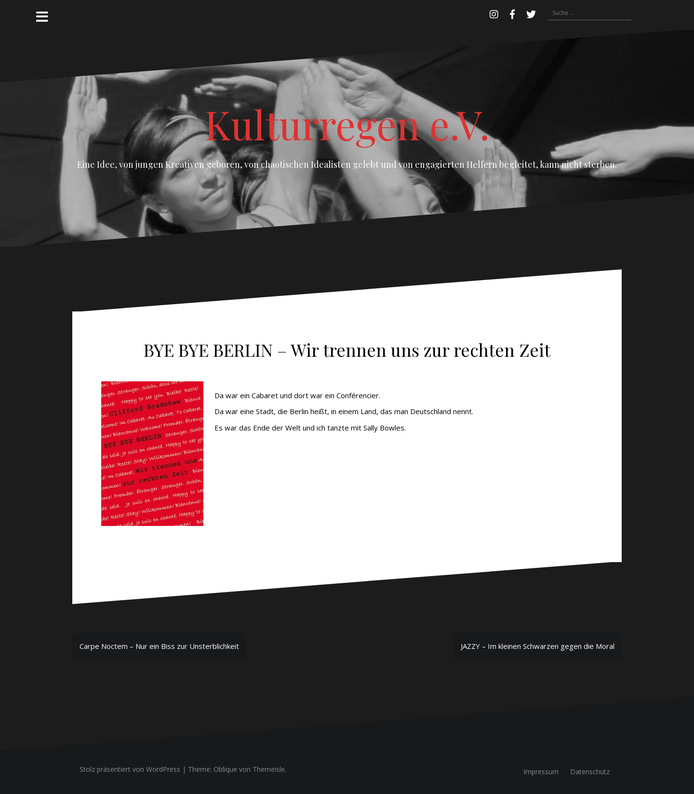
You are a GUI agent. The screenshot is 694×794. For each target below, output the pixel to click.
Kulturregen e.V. (347, 123)
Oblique (225, 769)
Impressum (541, 771)
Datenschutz (590, 771)
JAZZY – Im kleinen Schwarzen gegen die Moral (537, 646)
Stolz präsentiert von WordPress (130, 769)
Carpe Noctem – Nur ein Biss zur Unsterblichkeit (159, 646)
